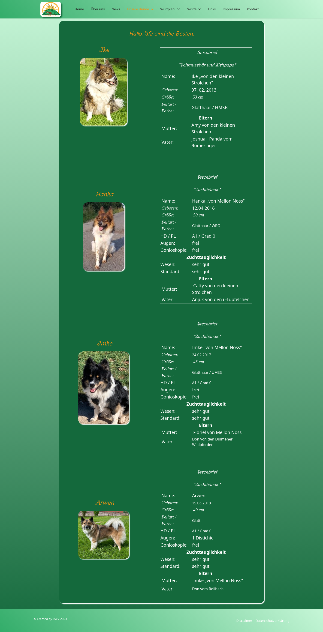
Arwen (104, 502)
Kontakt (253, 9)
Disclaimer (244, 620)
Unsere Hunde (138, 9)
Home (79, 9)
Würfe (191, 9)
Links (212, 9)
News (116, 9)
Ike (104, 50)
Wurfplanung (170, 9)
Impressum (231, 9)
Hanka (104, 194)
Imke (104, 343)
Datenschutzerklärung (272, 620)
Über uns (98, 9)
